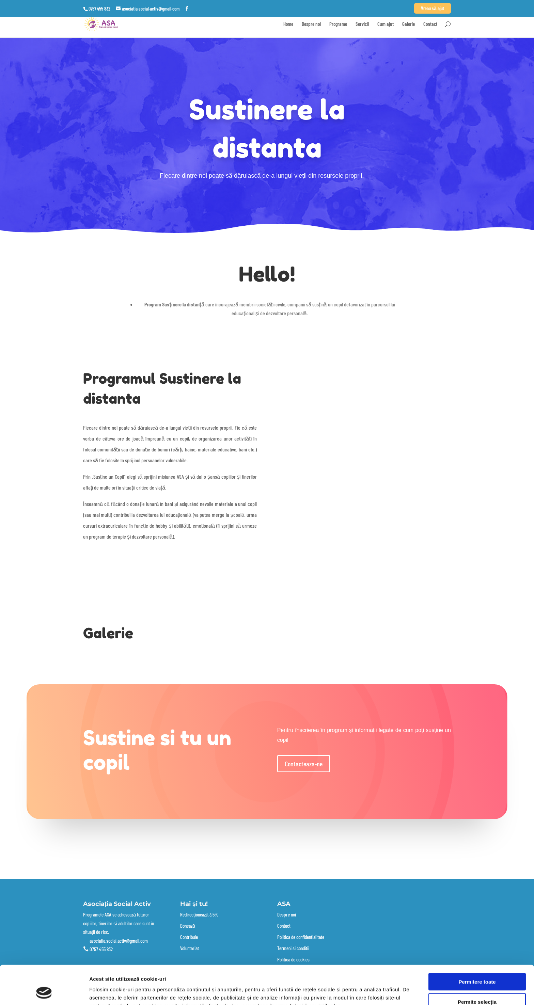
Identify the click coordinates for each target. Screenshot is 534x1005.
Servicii (362, 24)
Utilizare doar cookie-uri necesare (477, 985)
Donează (187, 926)
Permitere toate (477, 945)
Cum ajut (385, 24)
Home (288, 24)
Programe (338, 24)
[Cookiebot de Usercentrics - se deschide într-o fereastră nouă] (44, 992)
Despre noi (311, 24)
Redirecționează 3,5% (199, 914)
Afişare (340, 991)
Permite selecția (477, 965)
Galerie (408, 24)
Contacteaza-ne (304, 764)
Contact (430, 24)
